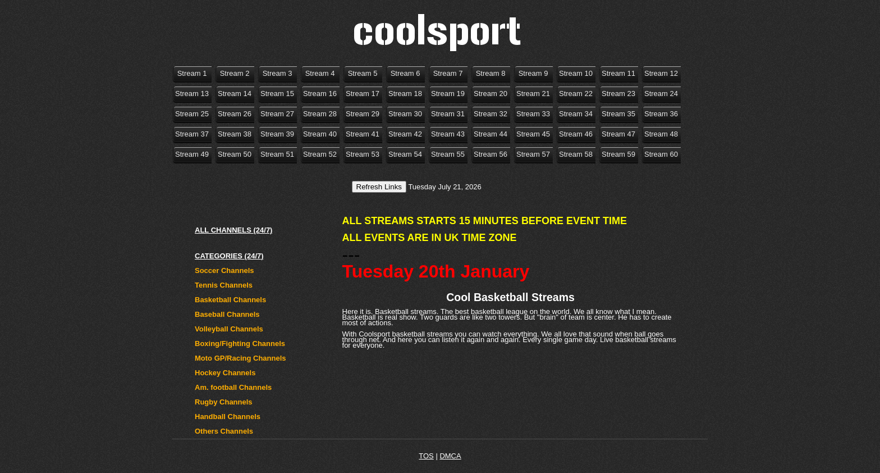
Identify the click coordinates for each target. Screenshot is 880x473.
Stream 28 (320, 114)
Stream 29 (362, 114)
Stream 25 (192, 114)
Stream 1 (192, 73)
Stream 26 (234, 114)
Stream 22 (576, 93)
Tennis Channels (224, 285)
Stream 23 (618, 93)
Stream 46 (576, 134)
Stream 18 (405, 93)
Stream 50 (234, 154)
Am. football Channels (233, 387)
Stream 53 (362, 154)
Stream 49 (192, 154)
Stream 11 (618, 73)
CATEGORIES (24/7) (229, 256)
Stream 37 (192, 134)
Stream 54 (405, 154)
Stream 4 (320, 73)
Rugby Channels (224, 402)
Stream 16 (320, 93)
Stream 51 (277, 154)
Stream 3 (277, 73)
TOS (426, 456)
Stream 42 (405, 134)
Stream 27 (277, 114)
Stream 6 (405, 73)
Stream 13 (192, 93)
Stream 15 (277, 93)
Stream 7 (448, 73)
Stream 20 (490, 93)
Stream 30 (405, 114)
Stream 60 (661, 154)
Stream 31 (448, 114)
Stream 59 (618, 154)
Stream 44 (490, 134)
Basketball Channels (230, 299)
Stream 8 (491, 73)
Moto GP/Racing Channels (240, 358)
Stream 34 (576, 114)
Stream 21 (533, 93)
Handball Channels (227, 416)
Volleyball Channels (229, 329)
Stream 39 (277, 134)
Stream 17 (362, 93)
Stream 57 (533, 154)
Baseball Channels (227, 314)
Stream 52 (320, 154)
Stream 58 (576, 154)
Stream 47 (618, 134)
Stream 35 (618, 114)
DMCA (450, 456)
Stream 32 (490, 114)
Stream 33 (533, 114)
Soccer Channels (224, 270)
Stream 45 (533, 134)
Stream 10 (576, 73)
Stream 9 (533, 73)
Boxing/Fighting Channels (240, 343)
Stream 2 (235, 73)
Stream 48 (661, 134)
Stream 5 (363, 73)
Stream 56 (490, 154)
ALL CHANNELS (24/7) (233, 230)
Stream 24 (661, 93)
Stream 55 (448, 154)
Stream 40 (320, 134)
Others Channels (224, 431)
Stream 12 (661, 73)
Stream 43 (448, 134)
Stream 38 (234, 134)
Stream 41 (362, 134)
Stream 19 (448, 93)
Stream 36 (661, 114)
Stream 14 (234, 93)
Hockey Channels (225, 373)
